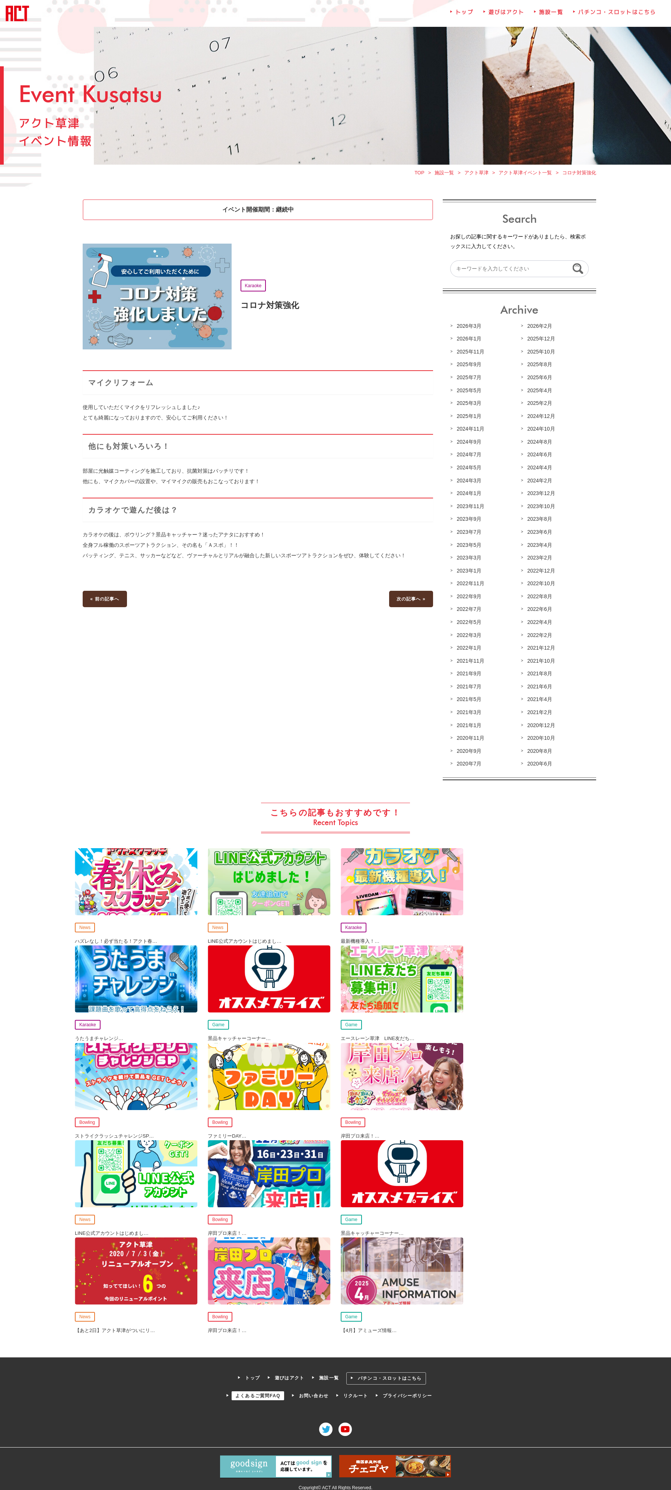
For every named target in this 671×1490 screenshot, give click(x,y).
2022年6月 (538, 611)
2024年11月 (469, 432)
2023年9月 (468, 521)
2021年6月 (538, 687)
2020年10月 (539, 738)
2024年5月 (468, 470)
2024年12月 (539, 419)
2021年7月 (468, 687)
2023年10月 (539, 508)
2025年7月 (468, 380)
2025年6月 (538, 380)
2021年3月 (468, 713)
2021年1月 (468, 725)
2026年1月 (468, 342)
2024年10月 (539, 432)
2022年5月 (468, 623)
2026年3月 (468, 329)
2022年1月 (468, 649)
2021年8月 (538, 674)
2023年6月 (538, 534)
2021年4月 (538, 700)
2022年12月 (539, 572)
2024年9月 (468, 444)
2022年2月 (538, 636)
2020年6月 (538, 764)
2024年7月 (468, 457)
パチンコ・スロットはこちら (614, 18)
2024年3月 (468, 483)
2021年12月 (539, 649)
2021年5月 (468, 700)
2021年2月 (538, 713)
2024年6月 (538, 457)
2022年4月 (538, 623)
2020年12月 (539, 725)
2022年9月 (468, 597)
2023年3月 (468, 559)
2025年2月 (538, 406)
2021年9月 (468, 674)
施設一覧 (550, 18)
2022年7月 (468, 611)
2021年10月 (539, 662)
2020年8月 (538, 751)
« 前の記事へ (106, 600)
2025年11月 (469, 355)
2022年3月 (468, 636)
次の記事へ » (410, 600)
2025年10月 (539, 355)
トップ (464, 18)
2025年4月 (538, 393)
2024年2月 (538, 483)
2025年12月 (539, 342)
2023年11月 (469, 508)
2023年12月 (539, 495)
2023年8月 (538, 521)
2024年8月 (538, 444)
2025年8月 (538, 368)
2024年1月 (468, 495)
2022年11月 (469, 585)
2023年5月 (468, 546)
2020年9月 (468, 751)
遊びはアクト (505, 18)
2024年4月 (538, 470)
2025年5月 (468, 393)
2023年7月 (468, 534)
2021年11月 (469, 662)
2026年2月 (538, 329)
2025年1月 (468, 419)
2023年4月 (538, 546)
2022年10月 (539, 585)
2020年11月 (469, 738)
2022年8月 (538, 597)
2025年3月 (468, 406)
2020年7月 (468, 764)
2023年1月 (468, 572)
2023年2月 (538, 559)
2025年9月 (468, 368)
